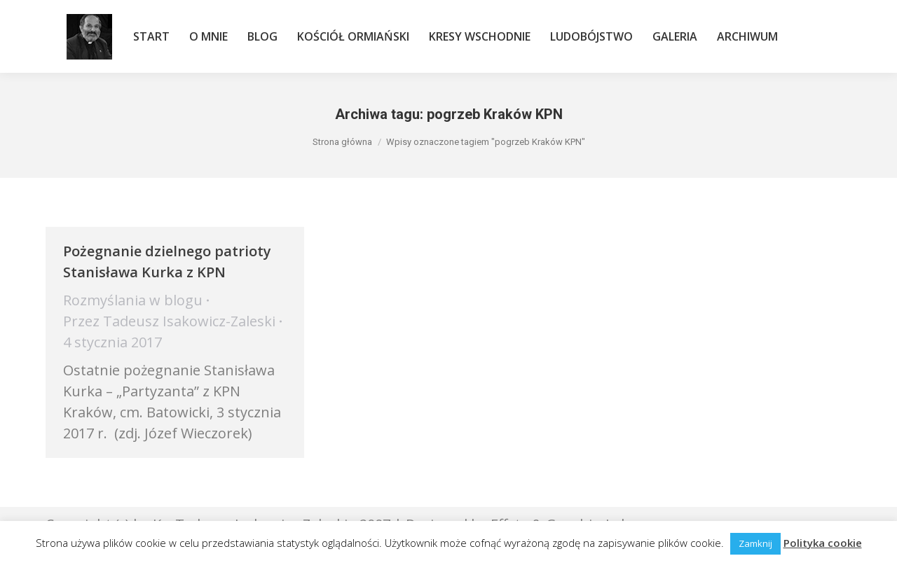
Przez (169, 321)
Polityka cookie (822, 543)
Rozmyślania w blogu (133, 300)
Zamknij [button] (755, 543)
